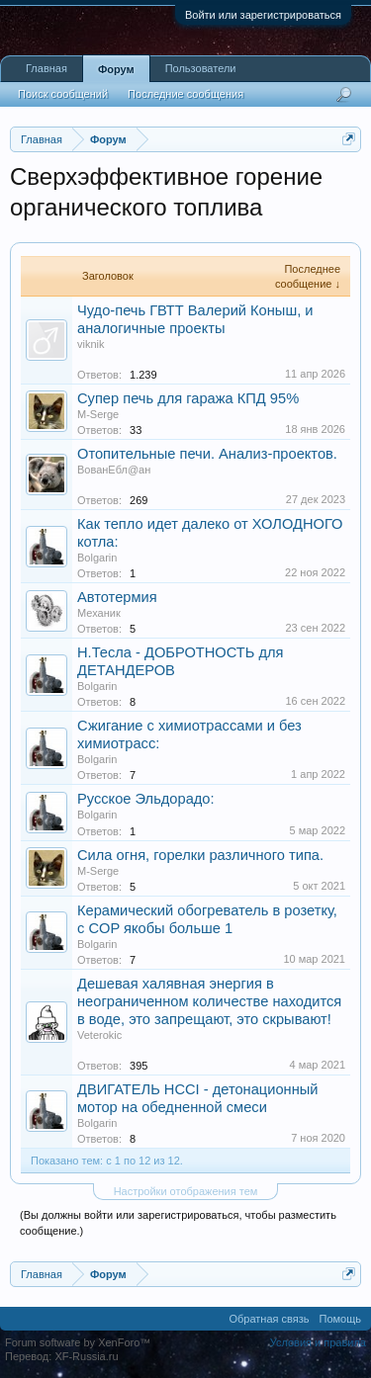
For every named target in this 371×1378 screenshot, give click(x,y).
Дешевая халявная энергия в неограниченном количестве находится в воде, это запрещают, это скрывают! (209, 1001)
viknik (91, 344)
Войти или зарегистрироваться (263, 15)
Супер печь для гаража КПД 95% (188, 398)
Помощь (341, 1319)
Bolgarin (97, 557)
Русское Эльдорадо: (146, 799)
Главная (46, 68)
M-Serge (98, 414)
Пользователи (200, 68)
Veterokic (99, 1035)
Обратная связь (269, 1319)
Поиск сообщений (63, 94)
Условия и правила (318, 1342)
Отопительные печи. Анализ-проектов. (207, 454)
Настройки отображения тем (186, 1191)
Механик (99, 613)
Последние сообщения (185, 94)
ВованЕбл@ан (113, 469)
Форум (116, 69)
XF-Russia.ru (86, 1356)
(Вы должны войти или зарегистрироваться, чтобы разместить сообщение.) (178, 1223)
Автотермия (117, 597)
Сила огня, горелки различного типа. (200, 855)
